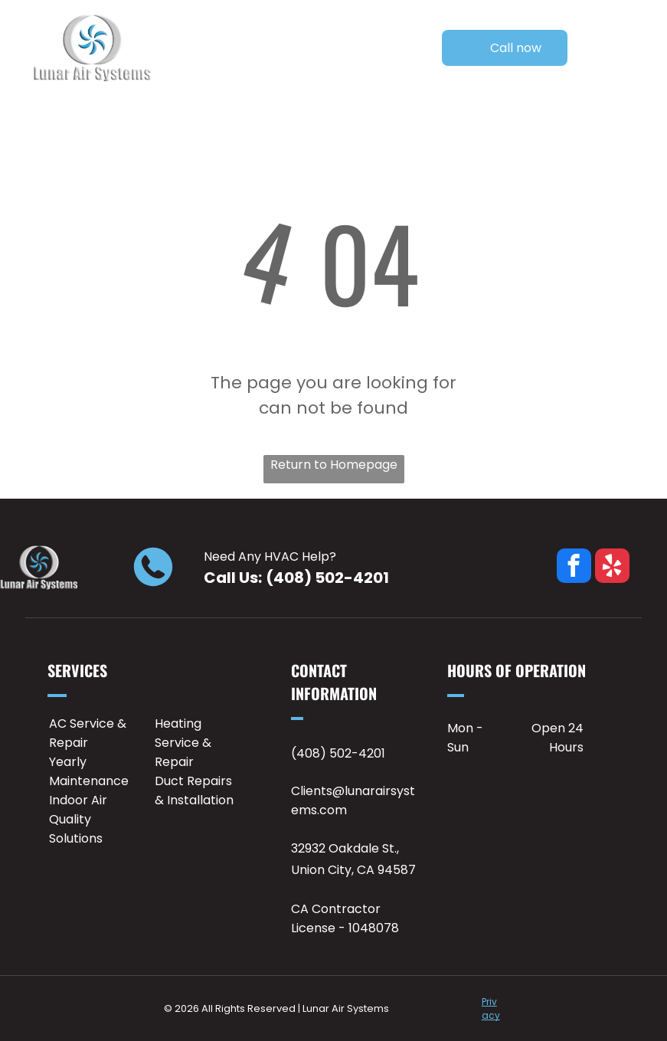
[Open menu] (628, 48)
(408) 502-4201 (327, 577)
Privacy (491, 1008)
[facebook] (574, 567)
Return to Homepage (333, 464)
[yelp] (612, 567)
